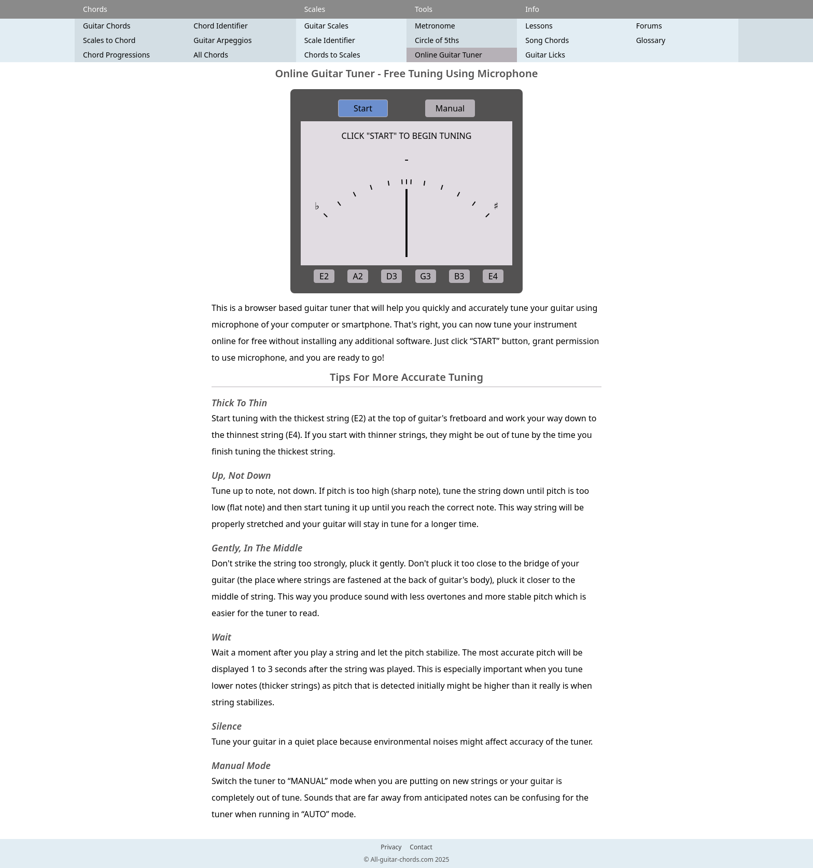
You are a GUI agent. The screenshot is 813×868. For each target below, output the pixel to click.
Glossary (650, 40)
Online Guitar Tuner (448, 55)
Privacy (391, 847)
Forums (649, 26)
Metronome (435, 26)
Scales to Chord (109, 40)
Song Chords (547, 40)
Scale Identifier (329, 40)
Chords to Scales (332, 55)
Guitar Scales (326, 26)
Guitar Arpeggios (222, 40)
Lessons (538, 26)
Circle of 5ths (437, 40)
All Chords (210, 55)
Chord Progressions (116, 55)
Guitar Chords (107, 26)
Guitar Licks (545, 55)
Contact (421, 847)
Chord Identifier (220, 26)
